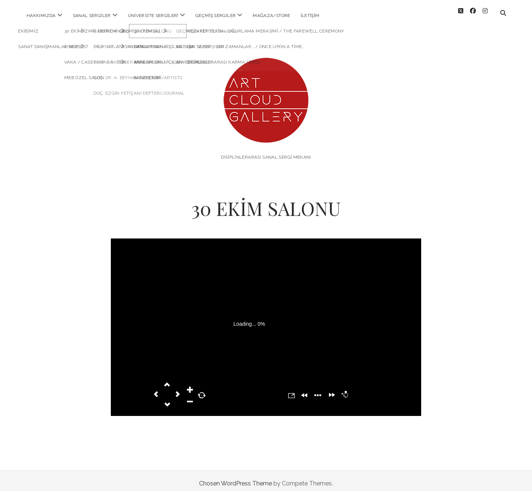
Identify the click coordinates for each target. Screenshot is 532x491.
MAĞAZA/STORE (271, 15)
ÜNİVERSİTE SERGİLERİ (153, 15)
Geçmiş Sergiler (215, 15)
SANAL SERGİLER (92, 15)
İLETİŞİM (310, 15)
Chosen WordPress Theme (235, 477)
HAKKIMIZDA (41, 15)
